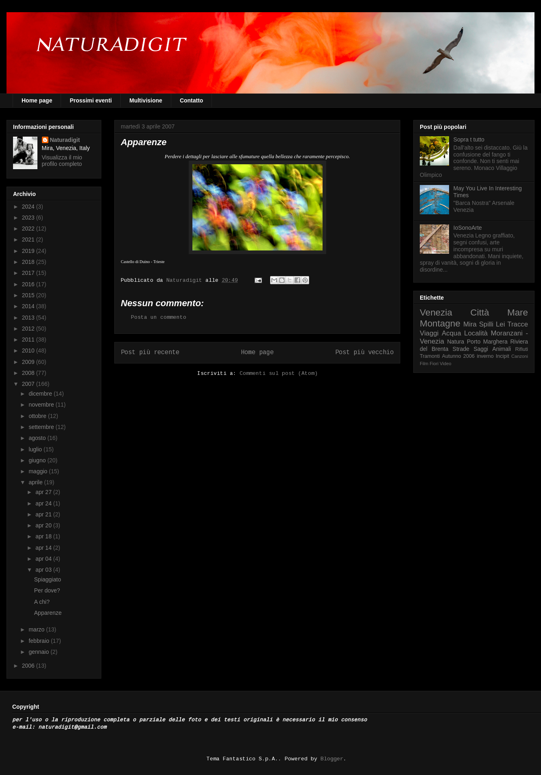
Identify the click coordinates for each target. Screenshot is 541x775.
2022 (29, 228)
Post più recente (150, 352)
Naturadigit (185, 280)
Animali (501, 349)
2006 (29, 665)
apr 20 (44, 525)
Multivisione (145, 100)
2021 (29, 239)
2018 (29, 262)
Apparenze (48, 613)
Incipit (502, 356)
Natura (455, 341)
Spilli (486, 324)
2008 (29, 373)
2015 (29, 295)
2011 (29, 339)
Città (479, 312)
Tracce (517, 324)
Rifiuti (521, 349)
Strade (461, 349)
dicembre (40, 393)
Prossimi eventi (91, 100)
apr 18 (44, 536)
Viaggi (429, 333)
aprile (36, 482)
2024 (29, 206)
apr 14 (44, 547)
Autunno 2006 (458, 356)
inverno (485, 356)
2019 (29, 251)
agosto (37, 438)
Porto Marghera (487, 341)
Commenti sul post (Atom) (279, 373)
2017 (29, 273)
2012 (29, 328)
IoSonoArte (468, 227)
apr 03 (44, 569)
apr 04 (44, 558)
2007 (29, 384)
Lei (500, 324)
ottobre (38, 416)
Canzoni (519, 356)
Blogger (332, 759)
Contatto (191, 100)
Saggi (480, 349)
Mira (470, 324)
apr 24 (44, 503)
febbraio (39, 641)
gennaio (39, 652)
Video (445, 363)
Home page (37, 100)
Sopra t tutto (469, 139)
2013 (29, 317)
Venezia (436, 312)
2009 (29, 362)
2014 (29, 306)
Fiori (434, 363)
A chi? (42, 602)
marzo (37, 629)
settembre (41, 427)
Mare (517, 312)
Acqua (451, 333)
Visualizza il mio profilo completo (62, 160)
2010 (29, 350)
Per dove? (47, 590)
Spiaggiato (47, 579)
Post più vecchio (364, 352)
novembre (41, 404)
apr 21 (44, 514)
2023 (29, 217)
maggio (38, 471)
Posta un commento (158, 317)
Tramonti (430, 356)
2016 (29, 284)
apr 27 (44, 492)
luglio (36, 449)
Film (424, 363)
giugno (37, 460)
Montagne (440, 323)
